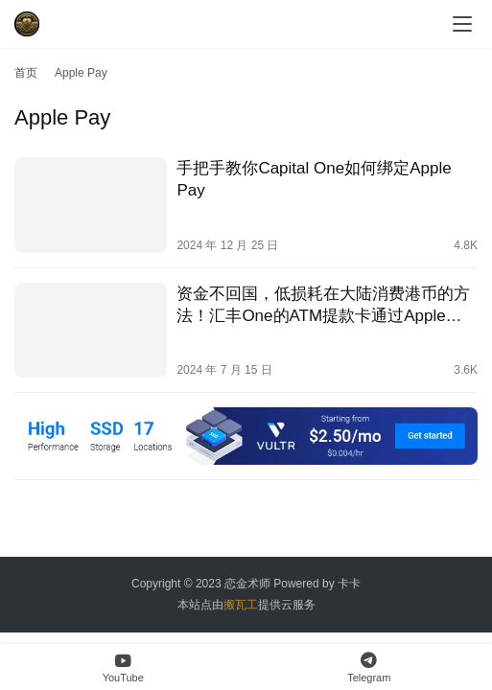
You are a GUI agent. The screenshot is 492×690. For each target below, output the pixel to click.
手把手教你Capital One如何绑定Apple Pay (313, 179)
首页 (25, 73)
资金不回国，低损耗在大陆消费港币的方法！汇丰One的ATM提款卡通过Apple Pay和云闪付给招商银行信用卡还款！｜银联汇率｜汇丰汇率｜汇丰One (323, 306)
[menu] (462, 24)
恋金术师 (247, 583)
